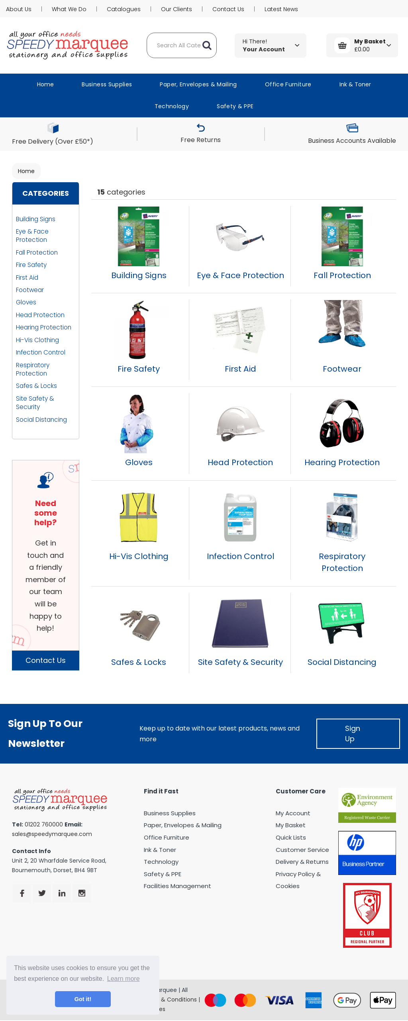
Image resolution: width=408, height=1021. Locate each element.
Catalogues (124, 9)
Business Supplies (107, 84)
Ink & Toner (355, 84)
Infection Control (40, 352)
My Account (293, 813)
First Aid (27, 277)
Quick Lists (291, 837)
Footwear (30, 290)
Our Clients (176, 9)
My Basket (291, 825)
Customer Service (302, 850)
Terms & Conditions (169, 999)
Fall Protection (37, 252)
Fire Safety (31, 265)
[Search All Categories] (182, 45)
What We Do (69, 9)
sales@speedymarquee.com (52, 834)
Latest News (281, 9)
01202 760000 (44, 824)
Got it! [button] (83, 999)
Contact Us (228, 9)
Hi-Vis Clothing (37, 340)
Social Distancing (41, 419)
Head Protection (40, 315)
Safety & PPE (235, 106)
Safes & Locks (36, 386)
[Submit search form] (207, 45)
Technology (172, 106)
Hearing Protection (43, 327)
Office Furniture (288, 84)
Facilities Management (177, 886)
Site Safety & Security (35, 402)
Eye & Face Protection (32, 235)
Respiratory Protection (32, 369)
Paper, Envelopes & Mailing (198, 84)
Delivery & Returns (302, 861)
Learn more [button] (123, 978)
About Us (18, 9)
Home (45, 84)
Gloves (26, 302)
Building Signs (35, 219)
